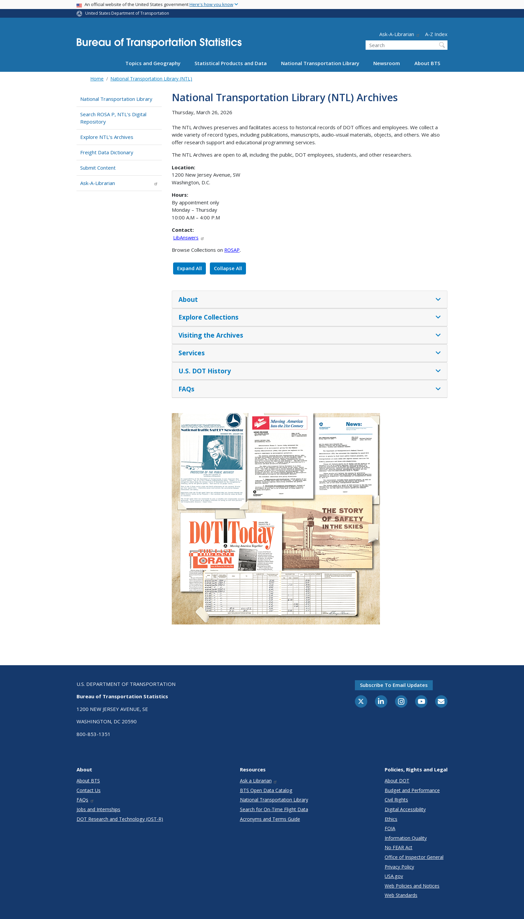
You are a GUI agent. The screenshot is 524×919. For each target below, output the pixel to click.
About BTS (427, 63)
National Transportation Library (320, 63)
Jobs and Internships (98, 809)
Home (97, 78)
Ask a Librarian (259, 780)
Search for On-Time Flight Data (274, 809)
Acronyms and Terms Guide (270, 819)
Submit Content (98, 167)
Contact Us (89, 790)
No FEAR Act (398, 847)
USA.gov (394, 876)
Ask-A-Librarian (399, 34)
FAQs (85, 799)
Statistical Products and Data (230, 63)
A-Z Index (436, 34)
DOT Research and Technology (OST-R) (120, 819)
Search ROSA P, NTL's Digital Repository (113, 118)
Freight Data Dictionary (106, 152)
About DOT (397, 780)
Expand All (189, 268)
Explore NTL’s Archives (106, 137)
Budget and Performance (412, 790)
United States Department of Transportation (127, 13)
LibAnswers (189, 237)
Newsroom (386, 63)
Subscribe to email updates (394, 685)
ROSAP (232, 249)
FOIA (390, 828)
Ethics (391, 819)
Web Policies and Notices (412, 886)
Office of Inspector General (414, 857)
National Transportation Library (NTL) (151, 78)
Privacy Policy (399, 867)
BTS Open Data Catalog (266, 790)
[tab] (309, 299)
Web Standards (401, 895)
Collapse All (228, 268)
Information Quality (406, 838)
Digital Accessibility (405, 809)
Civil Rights (396, 799)
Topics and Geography (152, 63)
